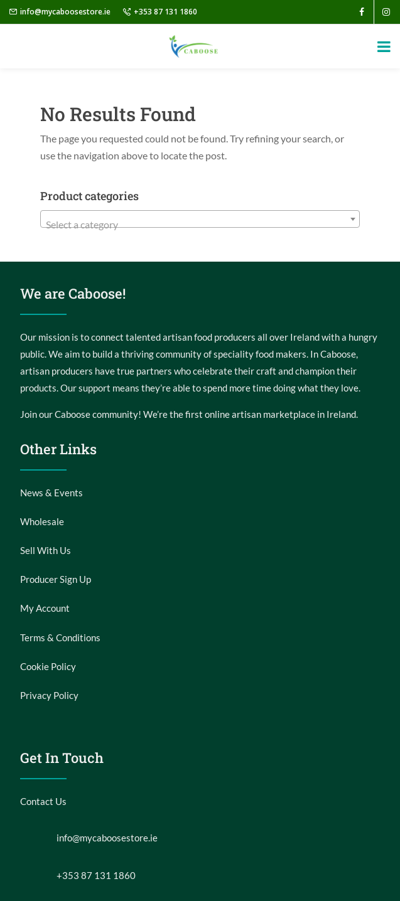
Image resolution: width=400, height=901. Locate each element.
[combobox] (200, 219)
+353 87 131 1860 (165, 11)
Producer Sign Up (55, 579)
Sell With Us (45, 550)
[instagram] (386, 12)
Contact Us (43, 801)
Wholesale (42, 521)
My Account (45, 608)
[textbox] (200, 224)
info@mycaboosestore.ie (65, 11)
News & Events (51, 492)
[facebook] (361, 12)
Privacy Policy (49, 695)
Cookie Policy (48, 666)
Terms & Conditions (60, 637)
